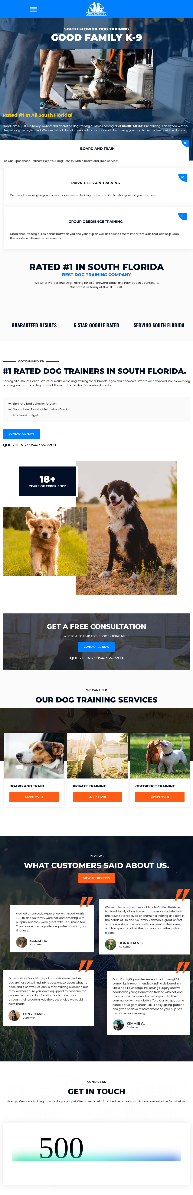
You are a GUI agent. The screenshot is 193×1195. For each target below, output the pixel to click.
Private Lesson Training (95, 183)
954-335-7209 (113, 287)
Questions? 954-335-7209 (29, 445)
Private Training (89, 787)
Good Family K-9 (96, 37)
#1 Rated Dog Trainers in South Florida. (94, 371)
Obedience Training (155, 787)
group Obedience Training (96, 222)
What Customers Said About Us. (96, 866)
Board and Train (97, 149)
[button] (33, 9)
